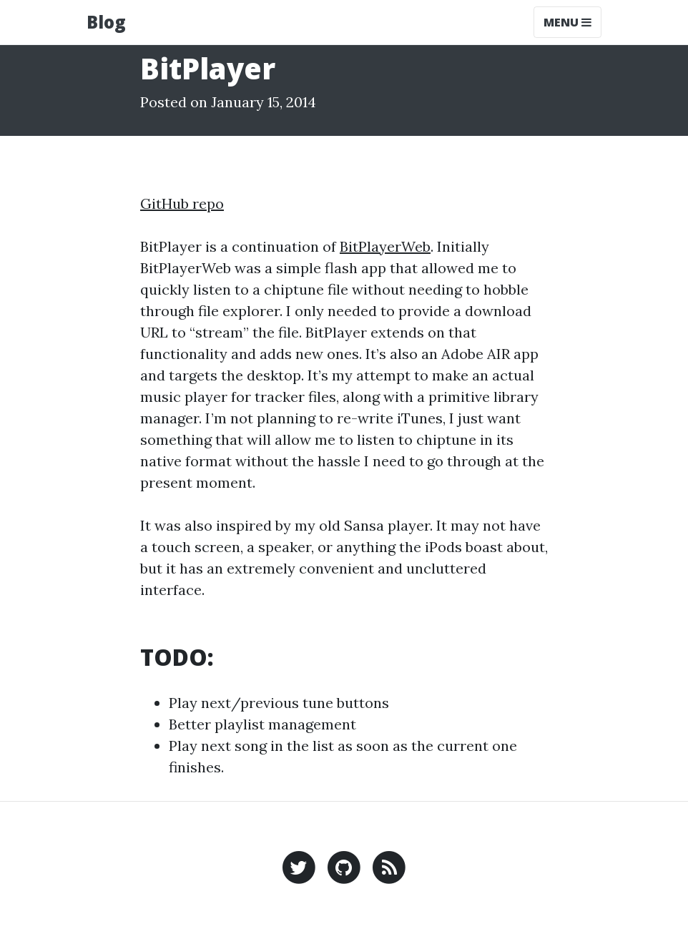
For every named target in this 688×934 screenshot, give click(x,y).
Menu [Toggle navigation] (567, 22)
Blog (106, 22)
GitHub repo (182, 203)
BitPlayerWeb (385, 246)
